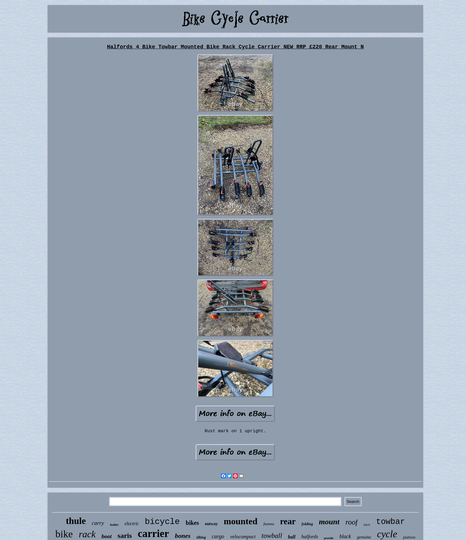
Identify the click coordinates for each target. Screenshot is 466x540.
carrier (153, 533)
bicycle (162, 521)
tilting (201, 537)
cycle (387, 534)
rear (288, 521)
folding (307, 524)
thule (76, 521)
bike (64, 533)
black (345, 536)
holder (114, 524)
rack (87, 534)
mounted (240, 521)
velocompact (243, 536)
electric (132, 523)
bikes (192, 523)
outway (211, 524)
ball (291, 536)
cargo (218, 536)
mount (329, 521)
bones (183, 535)
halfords (309, 536)
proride (328, 538)
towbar (390, 521)
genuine (364, 537)
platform (409, 537)
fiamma (268, 524)
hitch (366, 524)
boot (107, 536)
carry (98, 523)
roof (351, 522)
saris (125, 535)
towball (272, 535)
